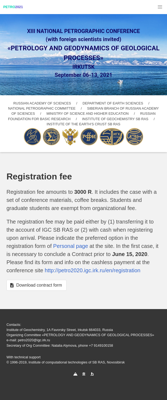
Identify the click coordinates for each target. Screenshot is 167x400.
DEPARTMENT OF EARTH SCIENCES (113, 103)
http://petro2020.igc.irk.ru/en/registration (92, 270)
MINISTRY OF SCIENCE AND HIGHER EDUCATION (88, 114)
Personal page (70, 246)
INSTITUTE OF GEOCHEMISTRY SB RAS (115, 119)
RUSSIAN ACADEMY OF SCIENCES (42, 103)
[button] (160, 7)
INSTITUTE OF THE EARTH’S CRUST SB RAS (83, 124)
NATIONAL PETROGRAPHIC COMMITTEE (42, 108)
